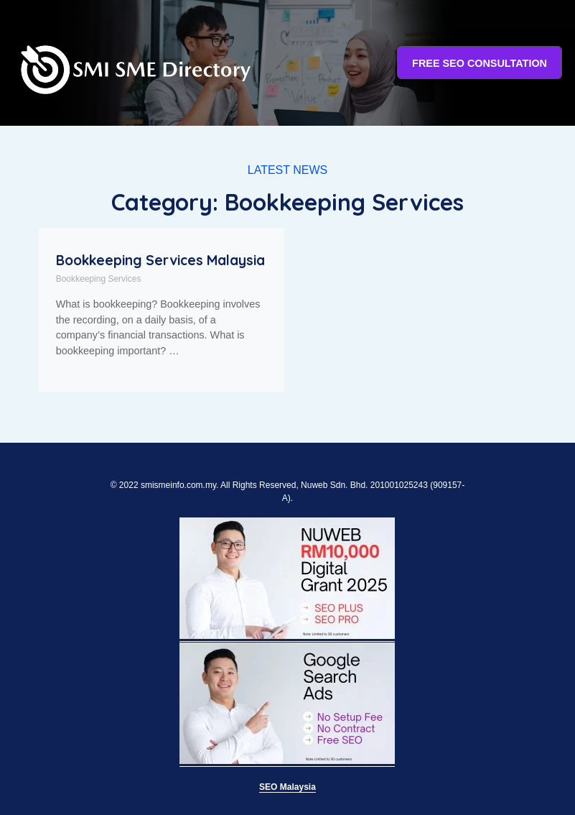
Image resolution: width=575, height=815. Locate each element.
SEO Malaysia (287, 787)
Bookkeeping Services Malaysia (160, 260)
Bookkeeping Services (98, 279)
